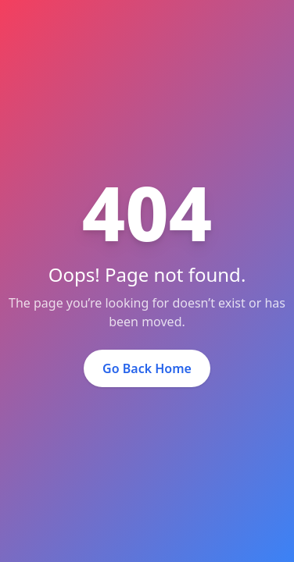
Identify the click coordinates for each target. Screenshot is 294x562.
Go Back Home (147, 368)
